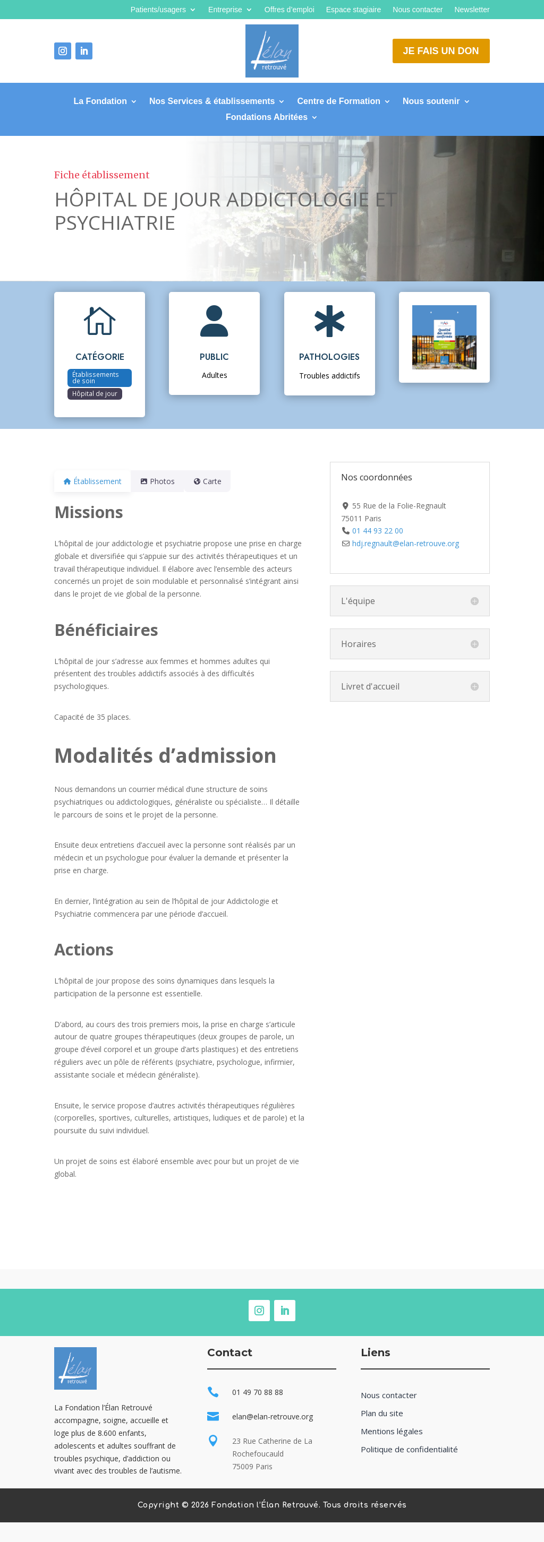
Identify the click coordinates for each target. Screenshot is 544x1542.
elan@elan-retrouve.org (272, 1416)
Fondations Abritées (267, 118)
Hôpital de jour (94, 393)
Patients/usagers (158, 10)
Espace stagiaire (353, 10)
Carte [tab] (220, 481)
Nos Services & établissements (212, 102)
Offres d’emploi (289, 10)
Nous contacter (418, 10)
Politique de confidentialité (409, 1449)
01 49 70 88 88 (257, 1392)
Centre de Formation (338, 102)
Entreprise (225, 10)
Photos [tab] (163, 481)
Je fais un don (441, 51)
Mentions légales (392, 1431)
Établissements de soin (95, 377)
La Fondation (99, 102)
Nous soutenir (431, 102)
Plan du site (382, 1413)
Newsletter (471, 10)
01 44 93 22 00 (377, 531)
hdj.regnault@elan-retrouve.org (405, 543)
